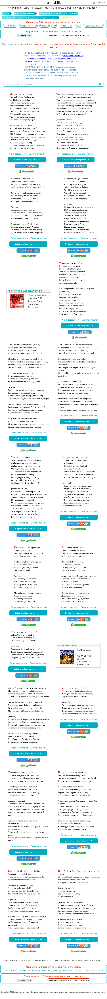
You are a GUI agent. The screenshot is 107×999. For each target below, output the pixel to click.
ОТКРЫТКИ (44, 26)
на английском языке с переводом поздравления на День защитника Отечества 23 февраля (53, 58)
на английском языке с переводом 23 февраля (69, 35)
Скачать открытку (37, 154)
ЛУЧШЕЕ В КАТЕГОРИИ (28, 26)
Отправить (26, 166)
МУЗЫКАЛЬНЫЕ (66, 26)
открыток (10, 26)
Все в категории (24, 35)
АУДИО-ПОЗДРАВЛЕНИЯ (94, 26)
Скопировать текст (17, 154)
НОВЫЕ (78, 26)
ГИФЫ (54, 26)
